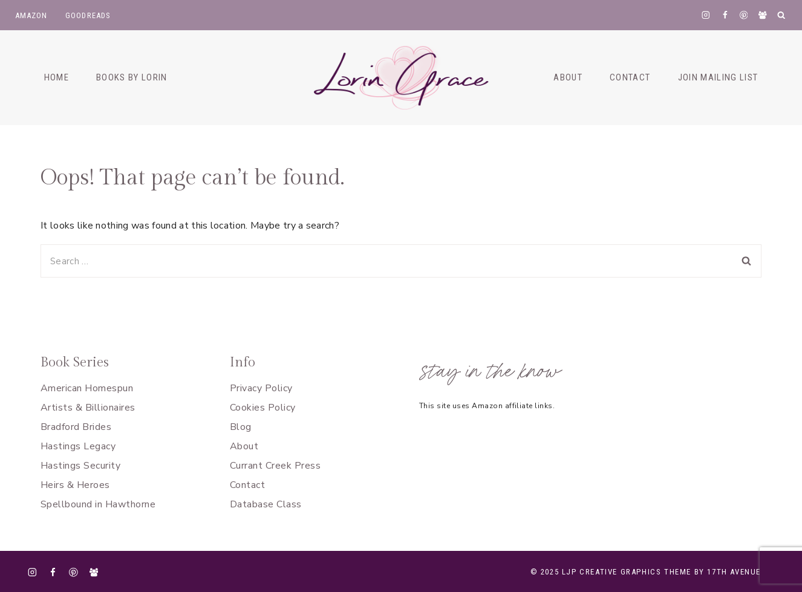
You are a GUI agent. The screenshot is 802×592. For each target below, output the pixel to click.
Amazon (31, 15)
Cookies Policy (263, 407)
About (244, 446)
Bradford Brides (76, 427)
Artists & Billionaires (88, 407)
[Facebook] (725, 15)
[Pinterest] (743, 15)
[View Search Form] (782, 15)
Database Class (266, 504)
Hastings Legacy (78, 446)
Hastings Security (80, 465)
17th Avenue (734, 571)
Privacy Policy (261, 388)
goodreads (88, 15)
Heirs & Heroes (75, 485)
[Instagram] (706, 15)
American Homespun (87, 388)
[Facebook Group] (762, 15)
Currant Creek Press (275, 465)
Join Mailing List (718, 77)
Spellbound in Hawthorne (98, 504)
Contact (247, 485)
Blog (241, 427)
